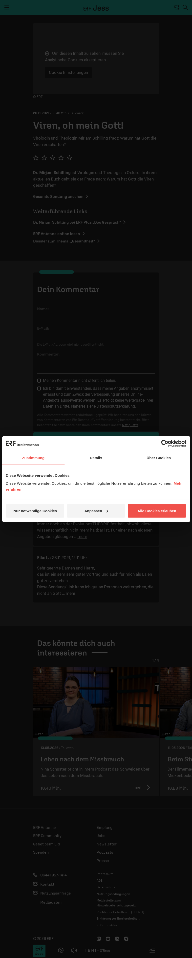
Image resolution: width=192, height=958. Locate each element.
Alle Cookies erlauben (156, 511)
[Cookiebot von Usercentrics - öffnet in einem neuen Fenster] (164, 443)
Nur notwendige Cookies (35, 511)
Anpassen (96, 511)
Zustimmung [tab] (33, 458)
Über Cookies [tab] (159, 458)
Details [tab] (96, 458)
